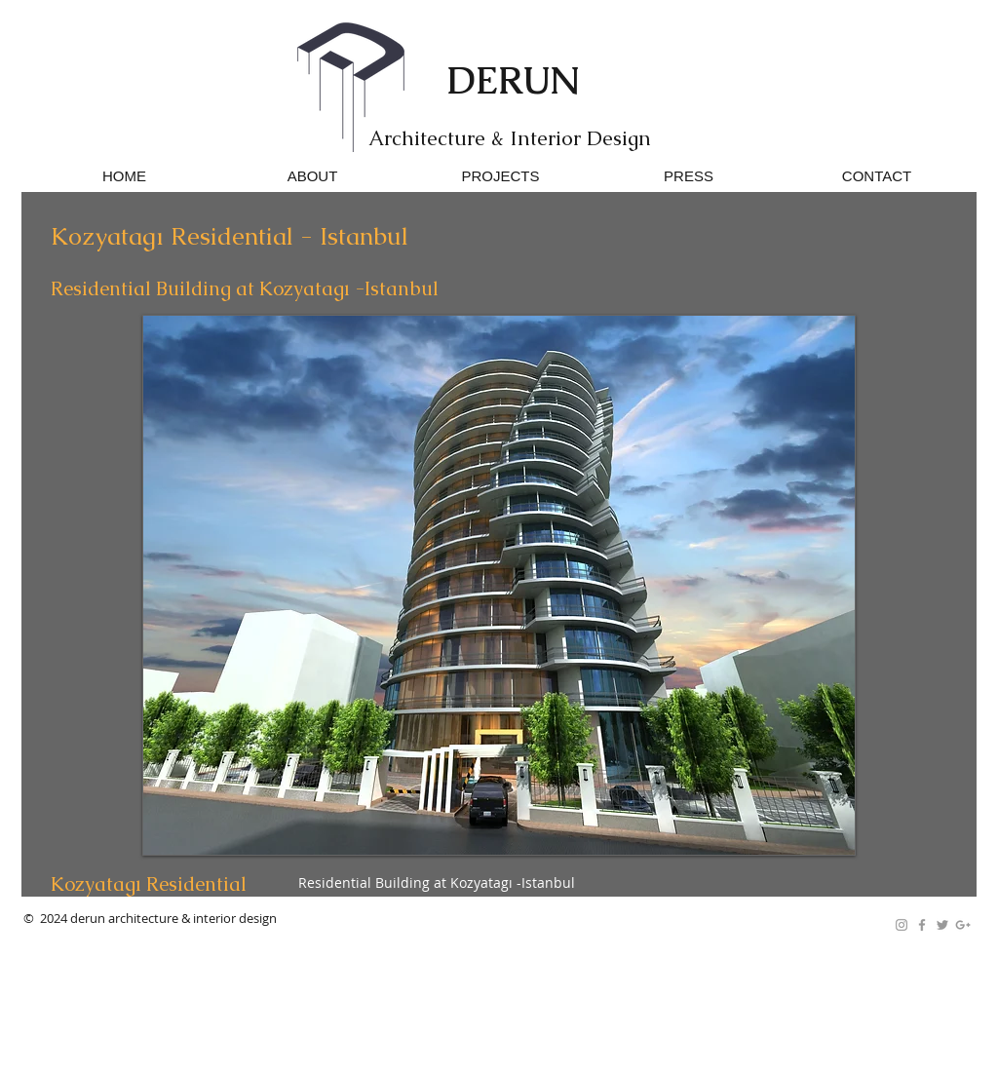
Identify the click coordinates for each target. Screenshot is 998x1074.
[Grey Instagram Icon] (901, 925)
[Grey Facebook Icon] (922, 925)
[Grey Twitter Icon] (942, 925)
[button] (499, 585)
